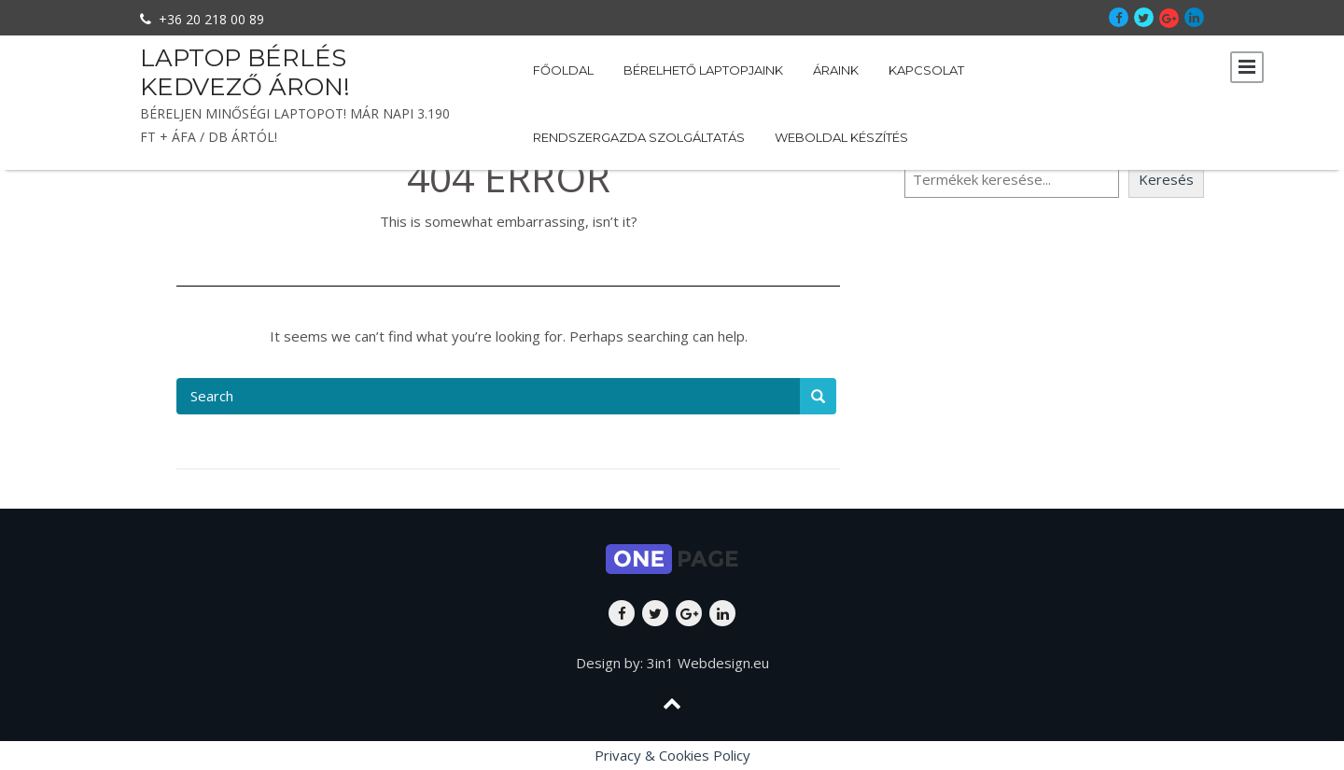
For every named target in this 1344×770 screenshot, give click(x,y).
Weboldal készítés (841, 137)
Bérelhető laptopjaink (703, 70)
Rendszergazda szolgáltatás (639, 137)
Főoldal (563, 70)
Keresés (1166, 179)
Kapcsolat (926, 70)
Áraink (836, 70)
